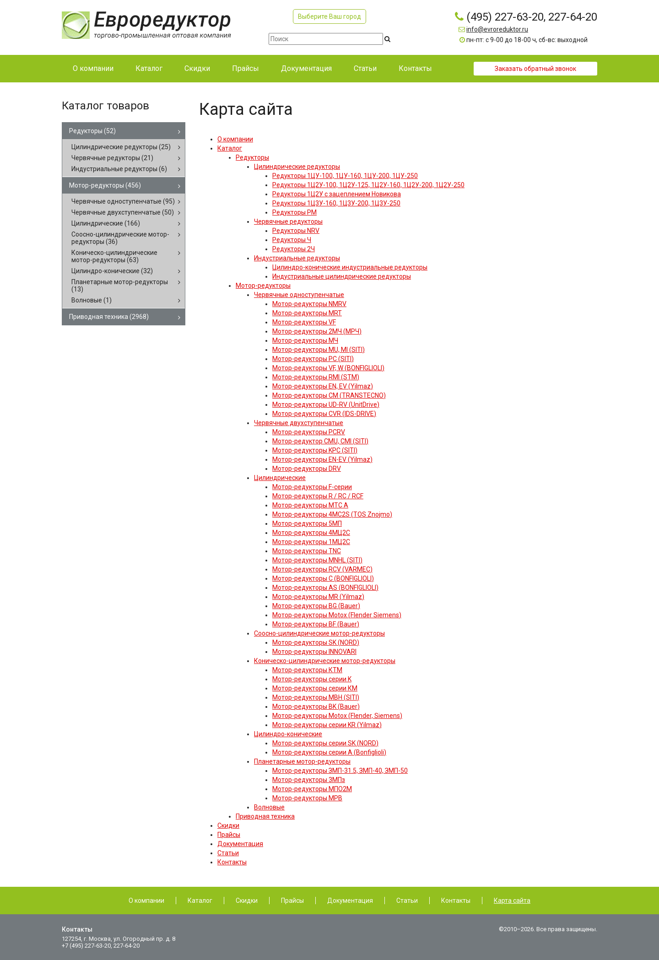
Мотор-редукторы (105, 185)
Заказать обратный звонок (535, 68)
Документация (350, 900)
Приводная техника (109, 316)
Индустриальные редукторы (119, 169)
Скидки (247, 900)
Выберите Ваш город (329, 16)
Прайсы (292, 900)
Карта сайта (512, 900)
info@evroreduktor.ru (497, 29)
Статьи (407, 900)
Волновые (91, 300)
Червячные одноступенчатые (123, 201)
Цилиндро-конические (112, 271)
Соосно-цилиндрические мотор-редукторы (120, 238)
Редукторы (92, 131)
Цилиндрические (105, 223)
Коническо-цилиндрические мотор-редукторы (114, 256)
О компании (146, 900)
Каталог (200, 900)
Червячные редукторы (112, 158)
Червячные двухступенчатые (122, 212)
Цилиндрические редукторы (121, 147)
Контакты (455, 900)
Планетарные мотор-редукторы (119, 285)
